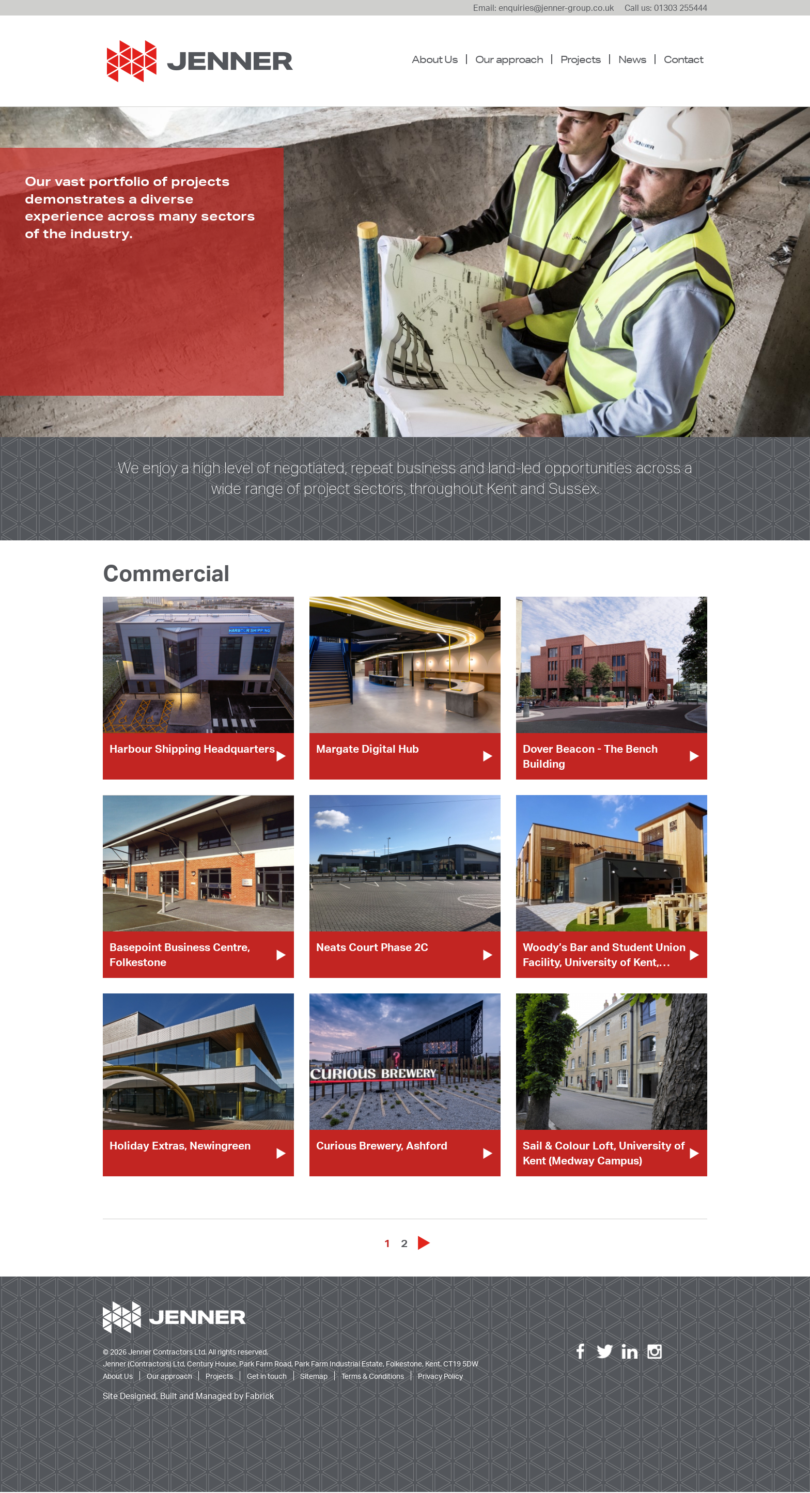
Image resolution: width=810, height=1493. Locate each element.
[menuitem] (439, 59)
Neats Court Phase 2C (372, 948)
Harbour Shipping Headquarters (192, 749)
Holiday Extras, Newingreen (180, 1146)
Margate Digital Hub (367, 749)
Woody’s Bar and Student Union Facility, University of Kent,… (604, 955)
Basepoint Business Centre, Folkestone (180, 955)
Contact (683, 59)
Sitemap (314, 1376)
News (632, 59)
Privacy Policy (440, 1376)
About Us (435, 59)
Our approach (509, 59)
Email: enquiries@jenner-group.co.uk (543, 8)
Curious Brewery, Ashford (381, 1146)
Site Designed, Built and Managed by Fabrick (188, 1397)
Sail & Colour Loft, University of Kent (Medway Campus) (604, 1154)
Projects (580, 59)
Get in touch (267, 1376)
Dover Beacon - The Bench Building (590, 757)
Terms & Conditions (372, 1376)
